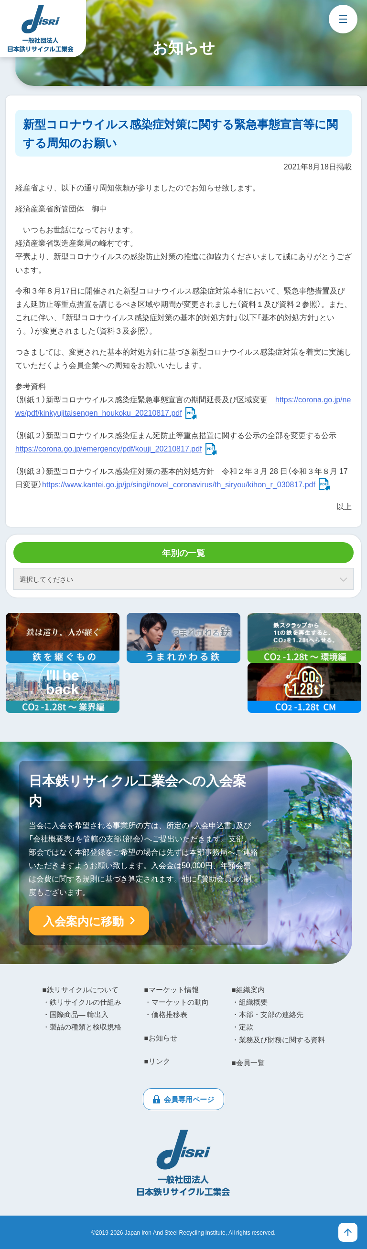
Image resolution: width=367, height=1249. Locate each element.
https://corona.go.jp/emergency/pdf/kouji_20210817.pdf (108, 448)
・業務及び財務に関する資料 (278, 1039)
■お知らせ (160, 1037)
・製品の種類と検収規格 (82, 1026)
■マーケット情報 (171, 989)
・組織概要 (250, 1002)
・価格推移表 (165, 1014)
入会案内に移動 (83, 920)
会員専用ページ (189, 1099)
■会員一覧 (248, 1062)
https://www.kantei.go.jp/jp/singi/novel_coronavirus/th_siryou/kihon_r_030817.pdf (178, 484)
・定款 (242, 1026)
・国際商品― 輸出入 (75, 1014)
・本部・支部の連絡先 (267, 1014)
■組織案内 (248, 989)
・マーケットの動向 (176, 1002)
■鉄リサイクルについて (81, 989)
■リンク (157, 1061)
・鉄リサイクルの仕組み (82, 1002)
